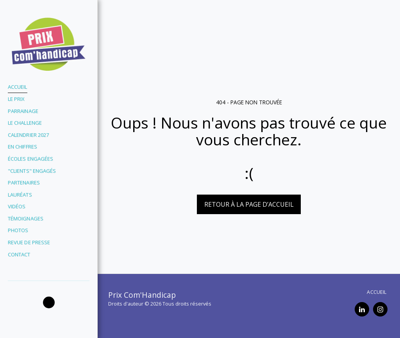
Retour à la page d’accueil (249, 204)
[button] (49, 302)
